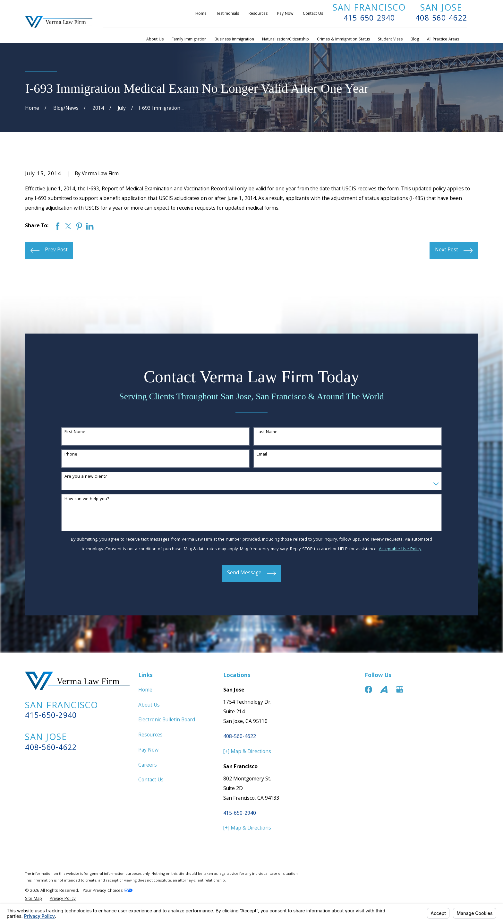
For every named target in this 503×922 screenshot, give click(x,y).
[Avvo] (384, 689)
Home (201, 14)
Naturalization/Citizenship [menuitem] (285, 39)
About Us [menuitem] (155, 39)
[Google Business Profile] (399, 689)
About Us (149, 705)
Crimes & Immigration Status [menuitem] (343, 39)
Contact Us (313, 14)
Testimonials (227, 14)
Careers (147, 765)
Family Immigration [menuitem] (189, 39)
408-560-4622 (441, 19)
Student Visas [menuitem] (390, 39)
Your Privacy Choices (107, 890)
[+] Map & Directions (247, 752)
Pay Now (285, 14)
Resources (258, 14)
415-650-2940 (369, 19)
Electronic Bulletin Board (166, 720)
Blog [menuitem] (415, 39)
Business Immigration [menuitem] (234, 39)
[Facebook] (368, 689)
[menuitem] (33, 899)
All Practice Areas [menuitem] (443, 39)
